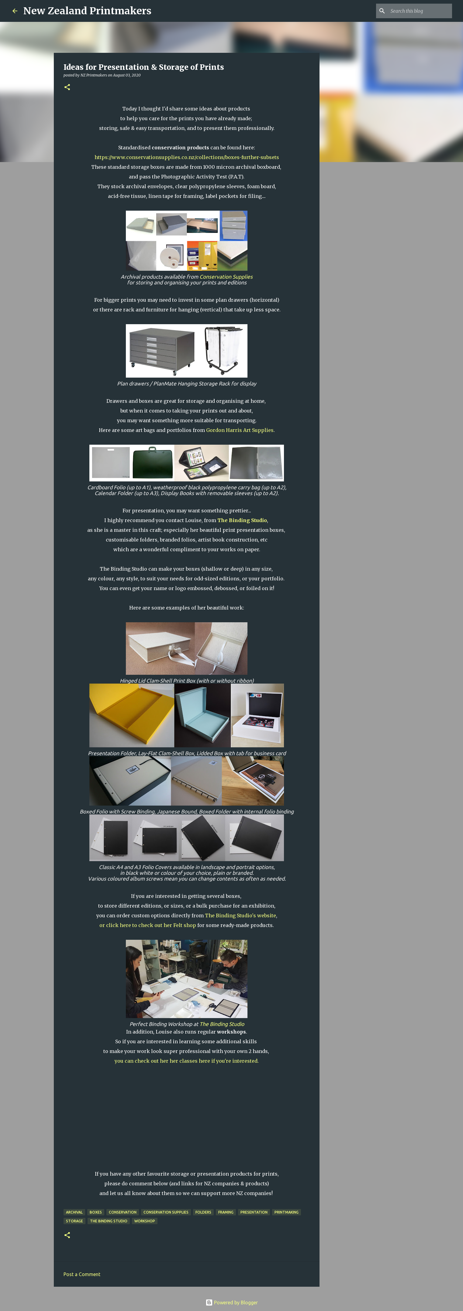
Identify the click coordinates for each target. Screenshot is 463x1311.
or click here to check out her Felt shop (147, 925)
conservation (122, 1212)
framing (225, 1212)
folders (203, 1212)
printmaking (287, 1212)
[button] (67, 87)
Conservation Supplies (226, 277)
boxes (96, 1212)
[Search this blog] (420, 11)
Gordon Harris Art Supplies (240, 430)
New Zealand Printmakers (87, 11)
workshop (144, 1221)
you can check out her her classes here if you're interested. (187, 1061)
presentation (254, 1212)
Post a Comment (82, 1274)
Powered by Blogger (232, 1302)
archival (74, 1212)
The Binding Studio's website (240, 915)
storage (74, 1221)
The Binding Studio (221, 1024)
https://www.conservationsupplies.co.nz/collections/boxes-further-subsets (187, 157)
